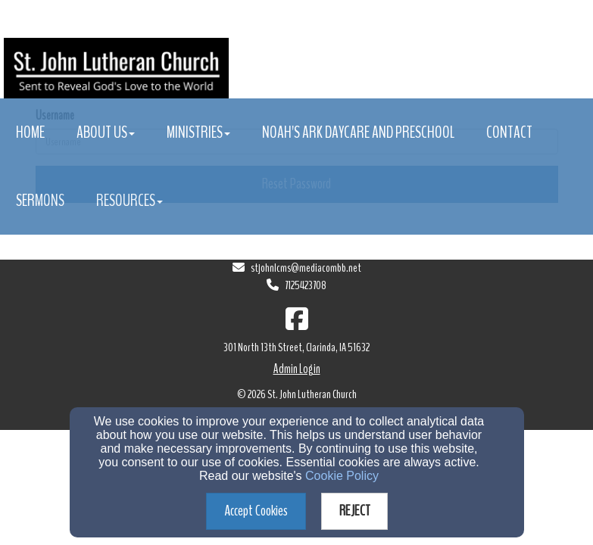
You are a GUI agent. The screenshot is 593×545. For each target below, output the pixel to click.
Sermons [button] (40, 200)
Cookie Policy (342, 475)
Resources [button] (129, 200)
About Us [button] (105, 132)
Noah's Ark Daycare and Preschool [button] (358, 132)
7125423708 (305, 285)
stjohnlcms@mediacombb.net (306, 268)
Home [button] (30, 132)
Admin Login (296, 369)
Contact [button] (509, 132)
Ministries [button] (198, 132)
